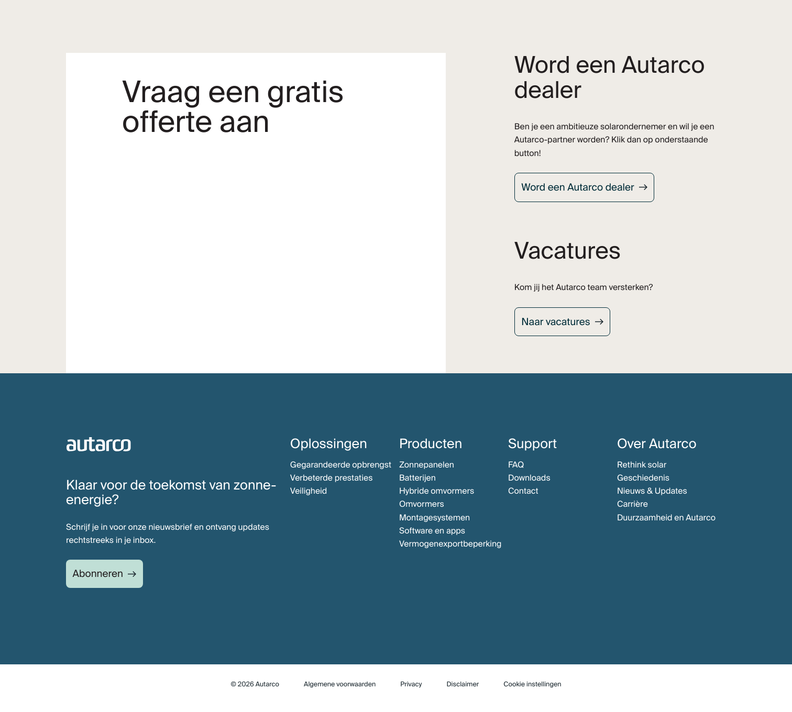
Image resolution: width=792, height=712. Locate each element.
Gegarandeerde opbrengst (340, 464)
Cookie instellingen (532, 684)
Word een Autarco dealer (577, 187)
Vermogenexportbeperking (450, 543)
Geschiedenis (643, 477)
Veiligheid (308, 490)
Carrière (632, 503)
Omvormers (421, 503)
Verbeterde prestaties (331, 477)
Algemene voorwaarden (340, 684)
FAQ (516, 464)
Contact (523, 490)
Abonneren (98, 573)
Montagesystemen (434, 517)
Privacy (411, 684)
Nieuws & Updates (652, 490)
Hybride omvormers (436, 490)
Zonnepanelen (426, 464)
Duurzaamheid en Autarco (666, 517)
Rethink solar (641, 464)
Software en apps (432, 530)
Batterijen (417, 477)
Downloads (529, 477)
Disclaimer (462, 684)
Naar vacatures (555, 321)
